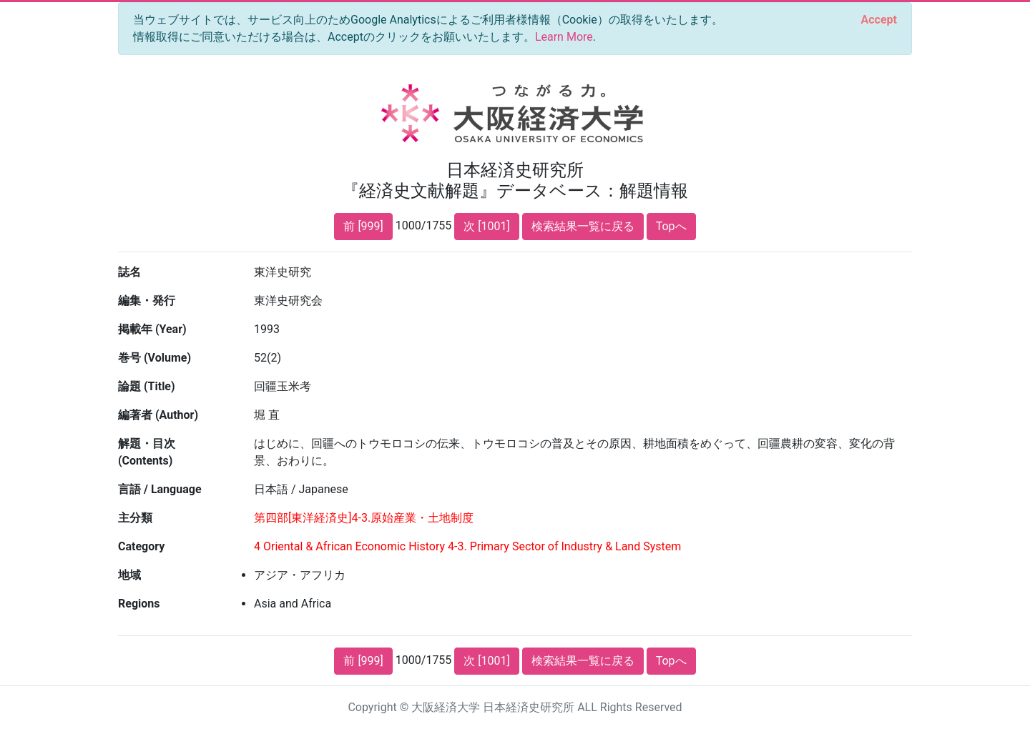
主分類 (135, 518)
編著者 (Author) (158, 415)
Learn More (564, 37)
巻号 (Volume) (154, 357)
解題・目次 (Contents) (146, 452)
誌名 (129, 272)
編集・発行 (146, 300)
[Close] (879, 20)
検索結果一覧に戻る (582, 226)
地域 (129, 575)
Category (141, 546)
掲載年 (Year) (152, 329)
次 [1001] (486, 226)
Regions (139, 603)
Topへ (671, 226)
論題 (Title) (146, 386)
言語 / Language (160, 489)
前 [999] (363, 226)
